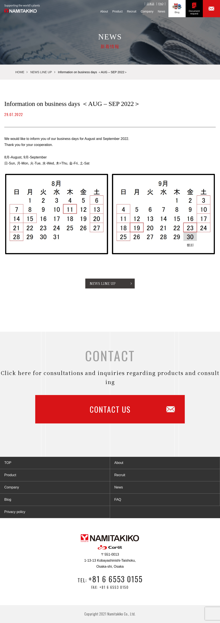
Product (117, 11)
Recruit (131, 11)
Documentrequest (194, 8)
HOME (19, 72)
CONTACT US (132, 409)
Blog (177, 8)
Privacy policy (14, 512)
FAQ (160, 3)
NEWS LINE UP (41, 72)
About (104, 11)
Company (147, 11)
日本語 (150, 3)
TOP (7, 463)
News (161, 11)
